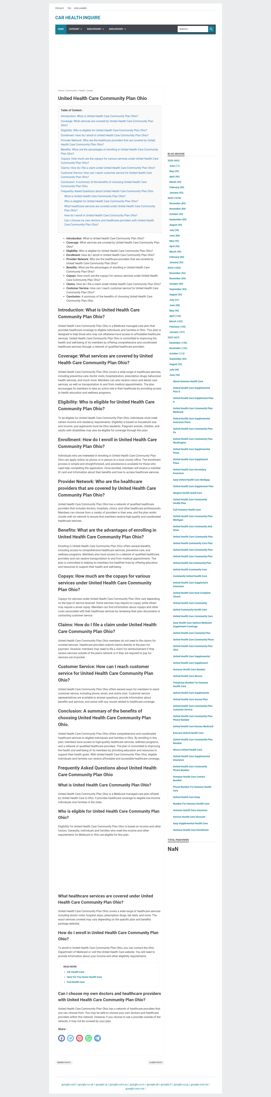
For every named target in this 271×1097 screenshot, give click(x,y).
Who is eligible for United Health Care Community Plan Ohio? (101, 201)
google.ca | (102, 1084)
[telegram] (97, 1038)
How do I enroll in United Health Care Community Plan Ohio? (101, 215)
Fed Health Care (76, 982)
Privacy (59, 8)
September (178, 219)
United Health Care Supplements (191, 692)
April (174, 176)
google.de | (153, 1084)
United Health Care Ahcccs (187, 676)
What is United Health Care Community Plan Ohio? (95, 196)
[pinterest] (79, 1038)
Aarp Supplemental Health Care (190, 823)
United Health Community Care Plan (193, 543)
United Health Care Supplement (190, 663)
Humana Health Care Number (189, 669)
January (176, 192)
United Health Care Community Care (193, 616)
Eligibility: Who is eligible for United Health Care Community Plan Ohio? (104, 130)
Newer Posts (64, 1062)
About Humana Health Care (188, 381)
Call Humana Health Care (187, 509)
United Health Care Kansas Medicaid (193, 726)
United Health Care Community (190, 603)
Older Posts (155, 1062)
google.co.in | (137, 1084)
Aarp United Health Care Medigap (191, 479)
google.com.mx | (135, 1088)
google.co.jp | (181, 1084)
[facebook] (61, 1038)
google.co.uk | (86, 1084)
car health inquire (77, 17)
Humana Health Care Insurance (190, 810)
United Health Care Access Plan (190, 699)
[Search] (193, 29)
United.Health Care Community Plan (193, 536)
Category (74, 29)
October (176, 214)
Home (61, 29)
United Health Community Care (190, 569)
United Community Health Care (190, 609)
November (177, 208)
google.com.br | (199, 1084)
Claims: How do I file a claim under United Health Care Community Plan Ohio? (108, 167)
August (175, 224)
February (176, 187)
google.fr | (166, 1084)
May (174, 171)
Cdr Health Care (75, 972)
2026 (174, 160)
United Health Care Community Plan (193, 556)
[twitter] (70, 1038)
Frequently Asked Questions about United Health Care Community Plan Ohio (107, 191)
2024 (174, 267)
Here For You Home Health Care (84, 977)
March (175, 182)
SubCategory (94, 29)
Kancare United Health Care (188, 733)
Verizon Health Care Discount (189, 816)
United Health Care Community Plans (193, 639)
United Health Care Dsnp (186, 797)
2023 (174, 337)
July (174, 230)
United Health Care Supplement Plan (193, 486)
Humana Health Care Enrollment (191, 830)
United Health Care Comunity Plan (192, 633)
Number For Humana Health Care (191, 803)
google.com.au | (119, 1084)
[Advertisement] (109, 62)
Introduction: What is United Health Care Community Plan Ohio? (99, 116)
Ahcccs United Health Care (187, 749)
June (174, 165)
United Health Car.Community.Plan (192, 563)
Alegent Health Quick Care (187, 493)
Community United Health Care (190, 576)
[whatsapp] (88, 1038)
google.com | (69, 1084)
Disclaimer (80, 8)
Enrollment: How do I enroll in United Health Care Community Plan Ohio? (105, 135)
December (177, 203)
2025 (174, 198)
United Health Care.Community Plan (193, 549)
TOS (69, 8)
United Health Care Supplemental (191, 656)
